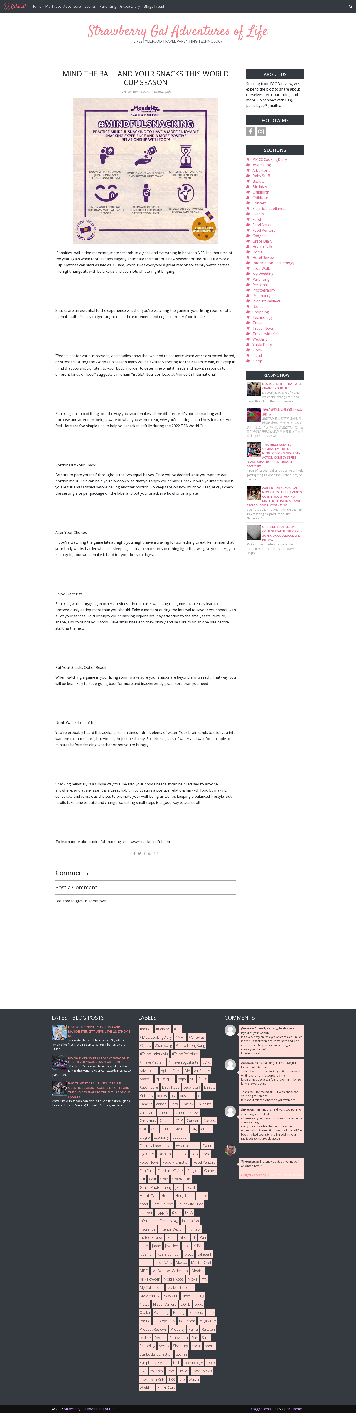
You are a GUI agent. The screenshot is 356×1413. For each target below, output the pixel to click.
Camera (146, 1103)
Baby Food (171, 1087)
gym (178, 1187)
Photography (263, 290)
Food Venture (264, 230)
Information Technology (273, 262)
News (144, 1304)
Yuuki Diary (262, 344)
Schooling (147, 1345)
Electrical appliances (269, 208)
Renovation (178, 1337)
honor (202, 1195)
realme (145, 1337)
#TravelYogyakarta (183, 1062)
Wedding (259, 339)
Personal (260, 284)
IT (193, 1237)
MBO (144, 1270)
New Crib (170, 1295)
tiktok (211, 1362)
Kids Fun (146, 1254)
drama (206, 1128)
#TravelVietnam (152, 1062)
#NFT (180, 1037)
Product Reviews (266, 301)
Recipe (258, 306)
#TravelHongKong (190, 1045)
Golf (152, 1179)
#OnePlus (197, 1037)
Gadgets (259, 235)
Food (256, 219)
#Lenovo (163, 1028)
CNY (179, 1120)
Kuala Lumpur (168, 1254)
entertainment (187, 1145)
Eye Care (147, 1153)
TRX (171, 1379)
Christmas (148, 1120)
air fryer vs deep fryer (255, 1175)
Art (192, 1078)
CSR (154, 1128)
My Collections (151, 1287)
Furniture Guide (170, 1170)
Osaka (145, 1312)
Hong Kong (184, 1195)
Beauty (258, 181)
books (162, 1095)
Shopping (260, 311)
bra (173, 1095)
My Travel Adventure (63, 6)
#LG (177, 1028)
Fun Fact (147, 1170)
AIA (187, 1070)
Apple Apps (165, 1078)
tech (176, 1362)
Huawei (146, 1212)
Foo (194, 1153)
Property (178, 1329)
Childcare (260, 197)
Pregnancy (261, 295)
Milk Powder (150, 1279)
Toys (170, 1371)
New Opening (193, 1295)
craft (143, 1128)
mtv (204, 1279)
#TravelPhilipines (185, 1053)
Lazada (146, 1262)
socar (196, 1345)
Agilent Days (171, 1070)
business (187, 1095)
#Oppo (145, 1045)
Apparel (146, 1078)
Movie (193, 1279)
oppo (199, 1304)
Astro (202, 1078)
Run (195, 1337)
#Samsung (261, 164)
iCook (257, 350)
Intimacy (194, 1229)
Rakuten (208, 1329)
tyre (182, 1379)
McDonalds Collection (170, 1270)
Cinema (166, 1120)
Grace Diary (130, 6)
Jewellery (172, 1245)
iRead (257, 355)
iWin (202, 1237)
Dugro (145, 1137)
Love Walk (261, 268)
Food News (261, 224)
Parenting (107, 6)
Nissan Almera (165, 1304)
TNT (143, 1371)
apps (182, 1078)
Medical (198, 1270)
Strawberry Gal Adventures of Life (178, 31)
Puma (193, 1329)
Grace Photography (155, 1187)
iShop (257, 360)
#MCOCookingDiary (269, 159)
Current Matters (174, 1128)
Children (165, 1112)
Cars (174, 1103)
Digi (194, 1128)
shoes (164, 1345)
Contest (209, 1120)
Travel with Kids (265, 333)
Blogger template (263, 1409)
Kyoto (188, 1254)
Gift (142, 1179)
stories (181, 1354)
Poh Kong (187, 1320)
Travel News (263, 328)
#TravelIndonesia (154, 1053)
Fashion (164, 1153)
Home (36, 6)
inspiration (190, 1220)
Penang (179, 1312)
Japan (156, 1245)
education (181, 1137)
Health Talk (262, 246)
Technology (262, 317)
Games (210, 1170)
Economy (161, 1137)
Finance (181, 1153)
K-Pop (198, 1245)
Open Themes (292, 1409)
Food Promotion (176, 1162)
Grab (164, 1179)
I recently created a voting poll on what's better (270, 1164)
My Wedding (263, 273)
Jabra (144, 1245)
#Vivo (206, 1062)
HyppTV (162, 1212)
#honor (146, 1028)
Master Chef (201, 1262)
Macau (181, 1262)
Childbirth (260, 192)
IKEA (189, 1212)
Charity (187, 1103)
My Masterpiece (180, 1287)
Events (90, 6)
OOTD (185, 1304)
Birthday (259, 186)
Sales (206, 1337)
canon (161, 1103)
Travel (257, 322)
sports (210, 1345)
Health (190, 1187)
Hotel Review (263, 257)
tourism (157, 1371)
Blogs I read (153, 6)
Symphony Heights (154, 1362)
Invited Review (151, 1237)
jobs (186, 1245)
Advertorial (261, 170)
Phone (145, 1320)
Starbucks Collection (156, 1354)
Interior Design (171, 1229)
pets (211, 1312)
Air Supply (202, 1070)
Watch (194, 1379)
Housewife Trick (190, 1204)
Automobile (149, 1087)
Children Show (187, 1112)
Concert (259, 203)
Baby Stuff (261, 175)
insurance (148, 1229)
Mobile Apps (173, 1279)
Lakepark (204, 1254)
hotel (144, 1204)
